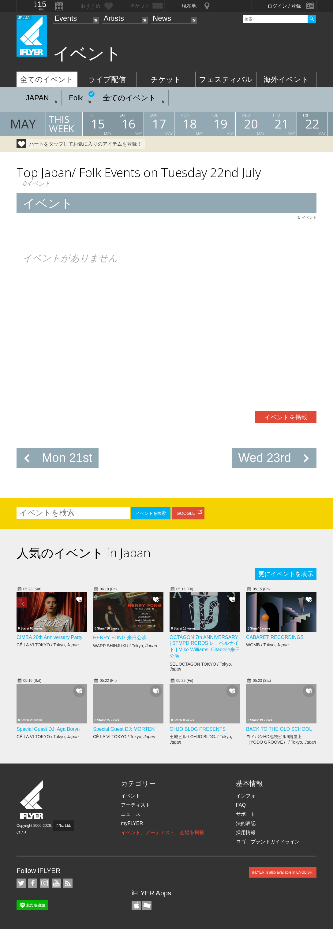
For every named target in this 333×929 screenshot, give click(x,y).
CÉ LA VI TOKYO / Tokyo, (48, 644)
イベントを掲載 (285, 417)
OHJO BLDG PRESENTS (198, 729)
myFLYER (132, 823)
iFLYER (32, 799)
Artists (113, 18)
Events (65, 18)
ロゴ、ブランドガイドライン (268, 841)
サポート (246, 814)
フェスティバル (226, 79)
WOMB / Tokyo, (267, 644)
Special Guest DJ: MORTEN (124, 729)
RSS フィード (68, 883)
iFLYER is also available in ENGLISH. (282, 872)
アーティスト (135, 805)
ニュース (130, 814)
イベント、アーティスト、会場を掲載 (162, 832)
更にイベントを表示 (285, 573)
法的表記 (246, 823)
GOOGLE (186, 513)
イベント (130, 795)
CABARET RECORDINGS (275, 637)
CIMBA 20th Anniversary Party (49, 637)
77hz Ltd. (63, 825)
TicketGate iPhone (147, 905)
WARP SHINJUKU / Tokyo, (125, 645)
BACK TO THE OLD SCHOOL (279, 729)
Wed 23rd (264, 457)
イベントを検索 (151, 513)
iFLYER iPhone (136, 905)
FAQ (241, 805)
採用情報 (246, 832)
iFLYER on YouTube (56, 883)
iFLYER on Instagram (44, 883)
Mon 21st (67, 457)
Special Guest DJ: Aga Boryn (48, 729)
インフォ (246, 795)
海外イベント (286, 79)
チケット (166, 79)
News (162, 18)
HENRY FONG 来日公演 (120, 637)
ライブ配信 (107, 79)
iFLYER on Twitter (21, 883)
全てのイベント (46, 79)
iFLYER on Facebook (32, 883)
